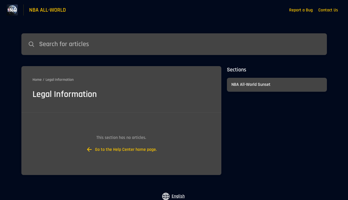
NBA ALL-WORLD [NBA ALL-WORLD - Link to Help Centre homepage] (47, 10)
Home (37, 79)
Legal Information (60, 79)
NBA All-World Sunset (251, 85)
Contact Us (328, 10)
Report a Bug (301, 10)
